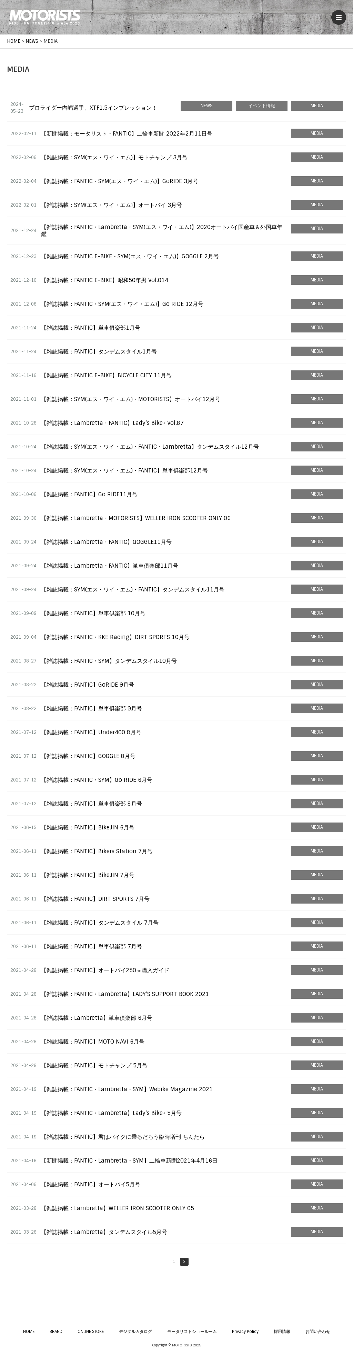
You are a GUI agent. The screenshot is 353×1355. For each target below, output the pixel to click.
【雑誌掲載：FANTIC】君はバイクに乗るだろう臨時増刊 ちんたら (123, 1136)
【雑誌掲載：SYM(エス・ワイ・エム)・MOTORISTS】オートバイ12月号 (130, 399)
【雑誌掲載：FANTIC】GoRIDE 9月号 (87, 684)
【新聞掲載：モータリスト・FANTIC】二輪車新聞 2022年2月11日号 (126, 133)
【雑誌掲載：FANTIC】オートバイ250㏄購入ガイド (105, 970)
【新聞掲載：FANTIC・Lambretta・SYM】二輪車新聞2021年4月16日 (129, 1160)
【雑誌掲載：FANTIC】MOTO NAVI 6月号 (92, 1041)
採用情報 (282, 1331)
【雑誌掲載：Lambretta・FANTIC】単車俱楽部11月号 (109, 565)
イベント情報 (261, 106)
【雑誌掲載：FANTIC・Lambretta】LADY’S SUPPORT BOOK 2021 (125, 994)
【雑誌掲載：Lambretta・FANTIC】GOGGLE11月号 (106, 542)
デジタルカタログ (135, 1331)
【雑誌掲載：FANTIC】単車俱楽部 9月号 (91, 708)
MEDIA (317, 106)
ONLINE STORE (91, 1331)
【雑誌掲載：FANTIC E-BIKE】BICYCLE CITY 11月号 (106, 375)
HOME (28, 1331)
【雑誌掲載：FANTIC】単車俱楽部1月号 (90, 327)
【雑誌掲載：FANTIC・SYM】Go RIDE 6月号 (96, 780)
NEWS (207, 106)
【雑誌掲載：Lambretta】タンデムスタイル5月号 (104, 1232)
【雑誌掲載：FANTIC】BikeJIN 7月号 (87, 875)
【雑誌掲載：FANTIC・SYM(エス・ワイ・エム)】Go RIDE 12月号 (122, 304)
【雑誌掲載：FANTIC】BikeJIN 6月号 (87, 827)
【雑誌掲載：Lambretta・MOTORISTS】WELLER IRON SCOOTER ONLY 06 (136, 518)
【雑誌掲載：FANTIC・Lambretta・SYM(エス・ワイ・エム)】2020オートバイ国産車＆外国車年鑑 (161, 230)
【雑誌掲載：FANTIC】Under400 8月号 (91, 732)
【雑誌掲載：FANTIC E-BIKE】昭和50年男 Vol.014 (104, 280)
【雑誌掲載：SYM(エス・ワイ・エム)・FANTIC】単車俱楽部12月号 (124, 470)
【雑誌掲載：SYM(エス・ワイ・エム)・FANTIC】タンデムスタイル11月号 (132, 589)
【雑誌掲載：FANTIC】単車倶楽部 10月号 (93, 613)
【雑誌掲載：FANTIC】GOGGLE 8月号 (88, 756)
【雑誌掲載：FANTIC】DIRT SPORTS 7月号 (95, 899)
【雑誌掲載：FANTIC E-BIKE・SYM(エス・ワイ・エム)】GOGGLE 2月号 (130, 256)
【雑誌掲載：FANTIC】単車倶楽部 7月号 (91, 946)
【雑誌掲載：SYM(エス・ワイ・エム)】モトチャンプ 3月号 (114, 157)
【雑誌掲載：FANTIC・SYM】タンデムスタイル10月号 (109, 661)
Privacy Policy (245, 1331)
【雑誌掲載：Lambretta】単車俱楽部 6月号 (96, 1018)
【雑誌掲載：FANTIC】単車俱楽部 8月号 (91, 803)
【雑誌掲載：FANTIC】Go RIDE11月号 (89, 494)
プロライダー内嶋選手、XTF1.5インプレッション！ (93, 107)
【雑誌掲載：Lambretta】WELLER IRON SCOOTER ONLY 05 (117, 1208)
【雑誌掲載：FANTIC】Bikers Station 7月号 (97, 851)
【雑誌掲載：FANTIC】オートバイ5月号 (90, 1184)
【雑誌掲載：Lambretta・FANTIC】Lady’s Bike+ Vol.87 (112, 423)
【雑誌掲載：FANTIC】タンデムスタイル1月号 (99, 351)
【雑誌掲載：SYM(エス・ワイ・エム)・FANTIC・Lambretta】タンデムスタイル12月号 (150, 446)
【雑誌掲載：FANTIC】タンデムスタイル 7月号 (100, 922)
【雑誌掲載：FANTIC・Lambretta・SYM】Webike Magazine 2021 (127, 1089)
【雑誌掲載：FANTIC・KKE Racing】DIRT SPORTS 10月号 (115, 637)
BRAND (56, 1331)
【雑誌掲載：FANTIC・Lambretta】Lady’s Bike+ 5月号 (111, 1113)
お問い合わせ (317, 1331)
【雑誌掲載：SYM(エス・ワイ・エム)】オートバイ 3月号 (111, 205)
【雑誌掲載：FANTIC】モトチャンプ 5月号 (94, 1065)
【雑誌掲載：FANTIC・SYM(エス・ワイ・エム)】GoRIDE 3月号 (119, 181)
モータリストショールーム (192, 1331)
